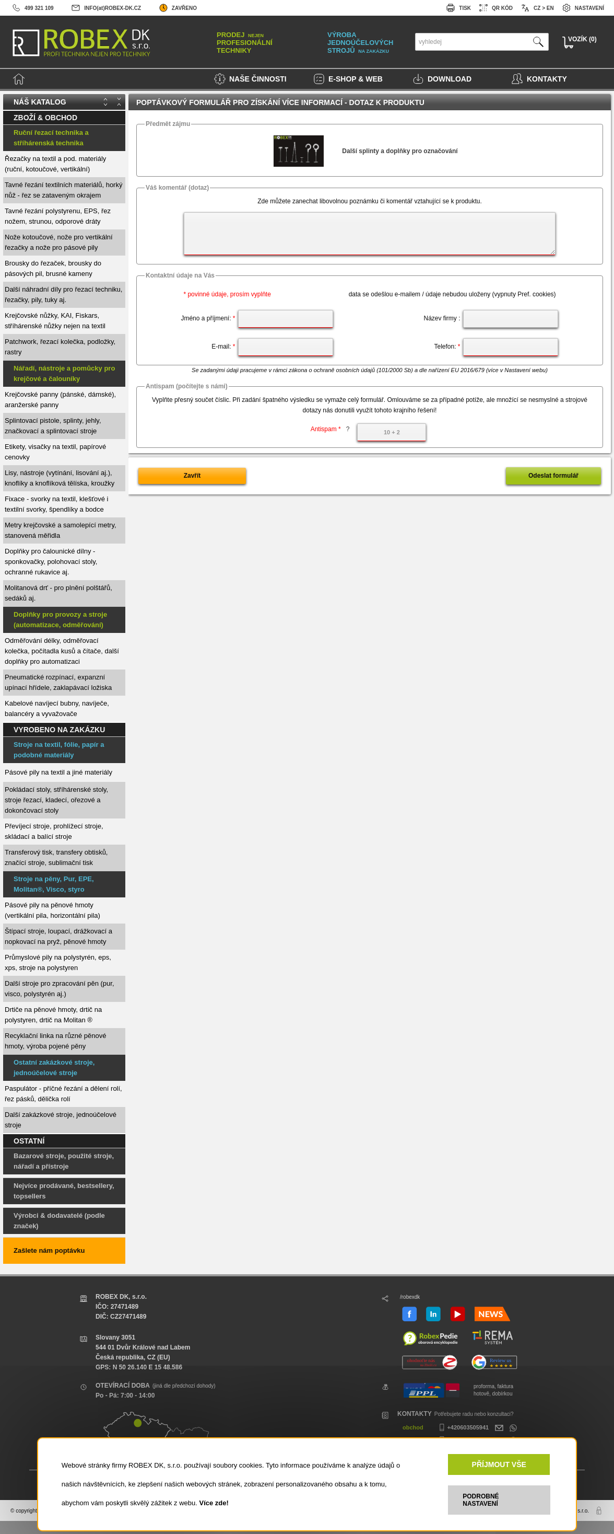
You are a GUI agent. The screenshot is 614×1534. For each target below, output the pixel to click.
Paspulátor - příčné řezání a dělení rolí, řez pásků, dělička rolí (63, 1094)
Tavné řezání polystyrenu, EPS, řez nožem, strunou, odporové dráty (58, 216)
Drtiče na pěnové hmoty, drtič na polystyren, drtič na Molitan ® (53, 1015)
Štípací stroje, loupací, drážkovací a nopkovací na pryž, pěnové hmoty (58, 936)
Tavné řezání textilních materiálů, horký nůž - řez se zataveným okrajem (63, 190)
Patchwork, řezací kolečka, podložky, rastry (60, 347)
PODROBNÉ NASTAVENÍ (481, 1500)
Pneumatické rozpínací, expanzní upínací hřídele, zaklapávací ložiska (58, 682)
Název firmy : (441, 318)
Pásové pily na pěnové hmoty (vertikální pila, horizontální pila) (52, 910)
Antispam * (330, 429)
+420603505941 (462, 1427)
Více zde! (213, 1503)
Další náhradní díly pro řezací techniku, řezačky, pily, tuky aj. (63, 294)
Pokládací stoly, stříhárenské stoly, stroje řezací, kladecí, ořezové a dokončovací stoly (56, 800)
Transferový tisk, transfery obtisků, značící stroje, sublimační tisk (56, 857)
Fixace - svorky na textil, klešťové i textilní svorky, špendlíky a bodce (57, 504)
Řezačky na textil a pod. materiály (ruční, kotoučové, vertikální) (55, 164)
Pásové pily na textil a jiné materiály (58, 772)
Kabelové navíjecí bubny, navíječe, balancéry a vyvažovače (57, 708)
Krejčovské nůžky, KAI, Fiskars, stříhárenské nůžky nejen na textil (55, 321)
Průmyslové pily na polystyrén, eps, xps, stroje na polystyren (58, 962)
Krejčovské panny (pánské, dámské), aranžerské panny (60, 399)
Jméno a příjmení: (208, 318)
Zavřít (192, 475)
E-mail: (223, 346)
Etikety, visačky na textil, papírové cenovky (55, 452)
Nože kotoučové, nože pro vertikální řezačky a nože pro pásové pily (59, 242)
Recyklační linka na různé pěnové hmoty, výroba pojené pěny (55, 1041)
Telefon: (447, 346)
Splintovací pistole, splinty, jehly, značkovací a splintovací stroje (53, 426)
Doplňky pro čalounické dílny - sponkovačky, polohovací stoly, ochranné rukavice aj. (51, 561)
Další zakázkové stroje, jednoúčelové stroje (60, 1120)
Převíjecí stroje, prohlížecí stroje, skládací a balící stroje (54, 831)
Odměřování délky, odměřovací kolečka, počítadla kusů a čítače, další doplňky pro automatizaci (62, 651)
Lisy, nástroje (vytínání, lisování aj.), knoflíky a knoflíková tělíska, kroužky (59, 478)
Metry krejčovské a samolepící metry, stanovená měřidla (60, 530)
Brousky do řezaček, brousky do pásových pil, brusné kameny (53, 268)
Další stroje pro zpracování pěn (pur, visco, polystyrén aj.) (59, 988)
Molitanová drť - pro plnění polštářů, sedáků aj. (58, 593)
